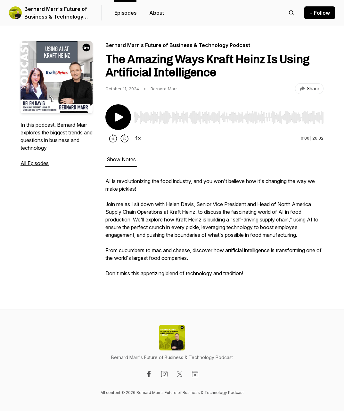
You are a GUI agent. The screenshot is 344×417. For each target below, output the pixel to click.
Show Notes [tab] (121, 159)
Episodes (125, 13)
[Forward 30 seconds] (124, 138)
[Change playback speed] (138, 138)
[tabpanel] (214, 230)
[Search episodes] (291, 13)
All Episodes (34, 163)
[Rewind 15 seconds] (113, 138)
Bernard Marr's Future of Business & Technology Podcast (55, 13)
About (156, 13)
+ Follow (319, 13)
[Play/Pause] (118, 117)
